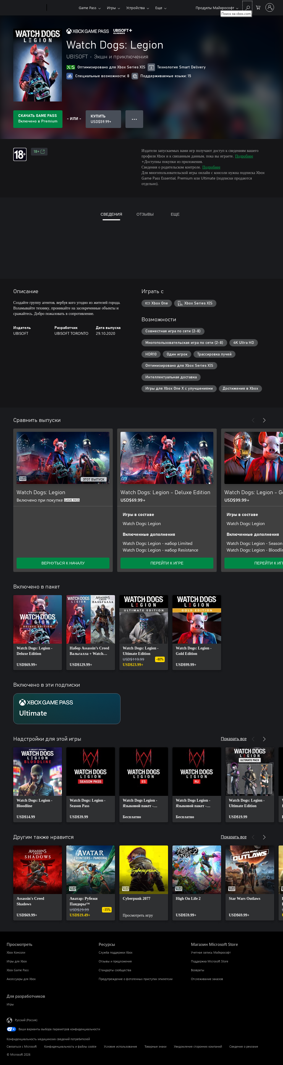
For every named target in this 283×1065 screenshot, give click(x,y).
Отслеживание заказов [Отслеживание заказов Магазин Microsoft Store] (207, 979)
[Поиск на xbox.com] (247, 7)
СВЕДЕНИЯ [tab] (111, 214)
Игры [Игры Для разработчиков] (10, 1004)
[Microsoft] (25, 7)
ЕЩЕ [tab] (175, 214)
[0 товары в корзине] (258, 7)
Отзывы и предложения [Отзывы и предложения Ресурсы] (115, 961)
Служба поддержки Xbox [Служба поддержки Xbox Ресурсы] (115, 952)
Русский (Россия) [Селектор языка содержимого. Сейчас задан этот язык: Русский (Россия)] (26, 1020)
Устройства (135, 7)
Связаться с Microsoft (22, 1046)
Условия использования (120, 1046)
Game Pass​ (87, 7)
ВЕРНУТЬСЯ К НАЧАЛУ (63, 563)
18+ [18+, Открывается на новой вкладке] (39, 151)
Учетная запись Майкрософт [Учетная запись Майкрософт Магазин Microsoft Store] (211, 952)
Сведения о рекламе (243, 1046)
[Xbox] (62, 7)
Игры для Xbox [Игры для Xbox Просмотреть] (17, 961)
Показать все (234, 738)
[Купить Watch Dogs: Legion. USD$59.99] (103, 119)
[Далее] (264, 420)
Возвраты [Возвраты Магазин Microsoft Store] (197, 970)
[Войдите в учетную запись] (269, 7)
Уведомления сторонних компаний (198, 1046)
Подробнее (244, 156)
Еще (158, 7)
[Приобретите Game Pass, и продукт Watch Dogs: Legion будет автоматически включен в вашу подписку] (37, 119)
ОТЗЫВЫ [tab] (145, 214)
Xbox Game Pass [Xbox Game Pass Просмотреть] (18, 970)
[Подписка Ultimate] (66, 708)
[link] (37, 632)
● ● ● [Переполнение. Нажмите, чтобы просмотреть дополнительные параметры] (134, 119)
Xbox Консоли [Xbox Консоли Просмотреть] (16, 952)
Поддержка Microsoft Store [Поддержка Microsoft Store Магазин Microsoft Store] (209, 961)
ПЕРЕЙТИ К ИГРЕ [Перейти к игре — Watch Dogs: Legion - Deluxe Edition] (166, 563)
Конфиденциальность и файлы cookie (70, 1046)
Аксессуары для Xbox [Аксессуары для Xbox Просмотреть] (21, 979)
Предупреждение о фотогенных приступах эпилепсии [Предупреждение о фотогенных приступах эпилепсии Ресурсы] (135, 979)
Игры (111, 7)
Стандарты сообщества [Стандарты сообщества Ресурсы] (115, 970)
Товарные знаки (155, 1046)
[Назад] (253, 420)
